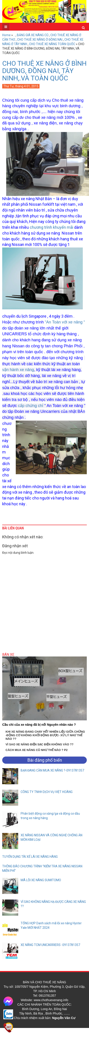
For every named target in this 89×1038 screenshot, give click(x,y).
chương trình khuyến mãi (51, 227)
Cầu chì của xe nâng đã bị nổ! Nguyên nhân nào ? (39, 724)
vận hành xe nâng (18, 369)
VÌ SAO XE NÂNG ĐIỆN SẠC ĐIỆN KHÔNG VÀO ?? (39, 744)
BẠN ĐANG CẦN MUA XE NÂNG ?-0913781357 (52, 770)
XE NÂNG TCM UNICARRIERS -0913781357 (50, 945)
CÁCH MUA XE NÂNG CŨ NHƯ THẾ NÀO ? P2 (36, 750)
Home (6, 35)
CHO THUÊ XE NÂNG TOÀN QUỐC (52, 44)
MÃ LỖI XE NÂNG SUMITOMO (41, 880)
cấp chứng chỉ (30, 405)
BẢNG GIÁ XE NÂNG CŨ (32, 35)
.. (14, 35)
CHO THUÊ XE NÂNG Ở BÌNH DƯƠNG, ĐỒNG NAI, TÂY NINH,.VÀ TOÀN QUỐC (44, 70)
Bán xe (8, 654)
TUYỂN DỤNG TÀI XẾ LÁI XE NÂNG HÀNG (30, 856)
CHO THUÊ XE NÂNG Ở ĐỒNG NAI (39, 39)
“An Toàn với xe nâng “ (65, 322)
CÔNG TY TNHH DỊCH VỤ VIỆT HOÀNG (47, 792)
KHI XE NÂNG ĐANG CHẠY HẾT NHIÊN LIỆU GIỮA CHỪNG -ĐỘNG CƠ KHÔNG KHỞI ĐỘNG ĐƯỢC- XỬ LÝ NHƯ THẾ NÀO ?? (45, 735)
